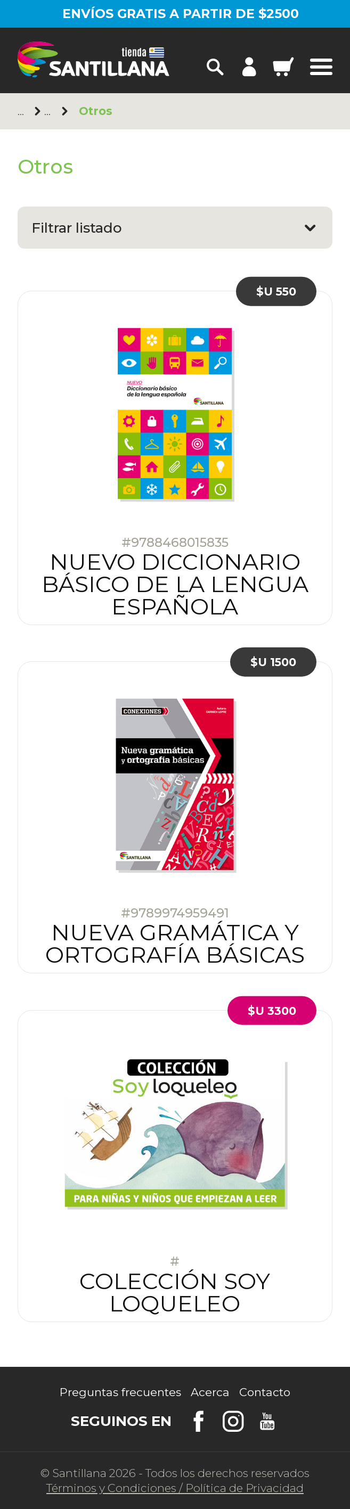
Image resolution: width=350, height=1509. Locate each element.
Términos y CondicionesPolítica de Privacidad (175, 1488)
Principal (23, 111)
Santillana (49, 111)
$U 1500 (273, 662)
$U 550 (276, 291)
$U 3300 (272, 1010)
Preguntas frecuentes (120, 1392)
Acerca (210, 1392)
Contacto (264, 1392)
